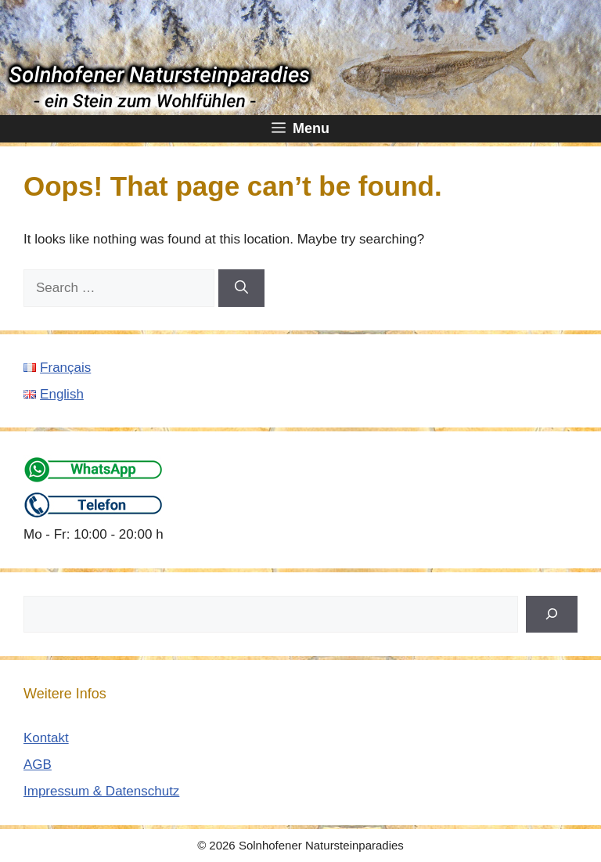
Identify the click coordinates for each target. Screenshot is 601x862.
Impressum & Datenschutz (101, 791)
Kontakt (46, 737)
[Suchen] (552, 614)
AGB (37, 764)
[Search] (241, 288)
